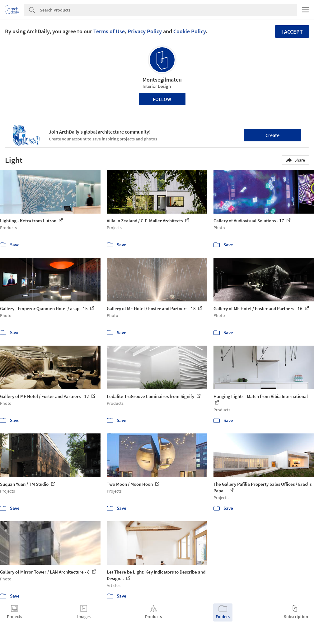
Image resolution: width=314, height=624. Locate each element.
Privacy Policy (145, 31)
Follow (162, 99)
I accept (292, 31)
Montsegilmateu (162, 79)
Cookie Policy (189, 31)
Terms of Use (109, 31)
